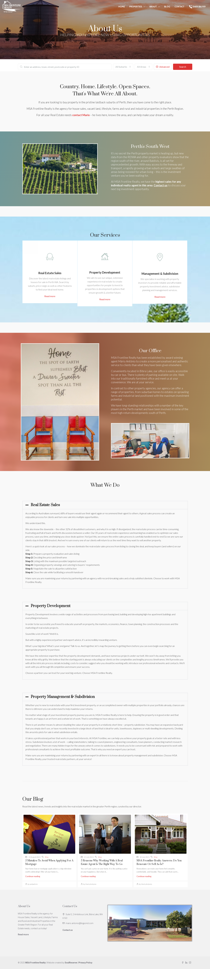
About (153, 6)
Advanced (163, 66)
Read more (23, 934)
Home (121, 6)
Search (182, 66)
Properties (135, 6)
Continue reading (32, 876)
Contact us (68, 930)
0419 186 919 (197, 7)
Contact (179, 6)
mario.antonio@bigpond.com (79, 923)
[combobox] (123, 67)
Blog (167, 6)
